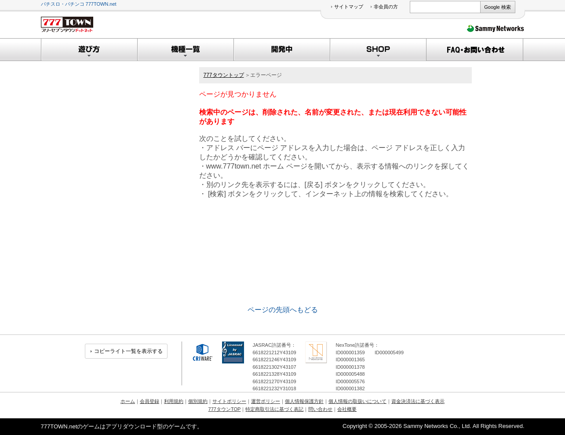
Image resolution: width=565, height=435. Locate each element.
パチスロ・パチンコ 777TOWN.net (79, 4)
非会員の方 (386, 6)
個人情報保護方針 (304, 401)
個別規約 (198, 401)
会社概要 (347, 409)
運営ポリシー (265, 401)
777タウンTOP (224, 409)
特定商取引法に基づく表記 (274, 409)
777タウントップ (224, 75)
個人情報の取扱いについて (357, 401)
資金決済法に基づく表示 (418, 401)
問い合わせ (320, 409)
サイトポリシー (229, 401)
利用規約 (173, 401)
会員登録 (149, 401)
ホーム (127, 401)
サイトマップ (348, 6)
